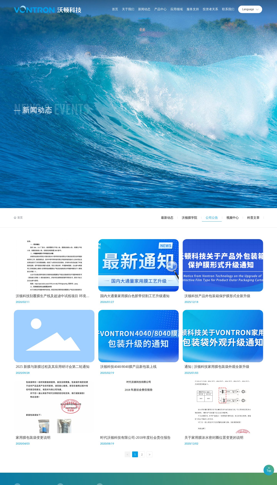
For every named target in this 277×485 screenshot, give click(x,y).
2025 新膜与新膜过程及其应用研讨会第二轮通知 (52, 367)
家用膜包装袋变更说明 (33, 438)
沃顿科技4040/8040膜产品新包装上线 (128, 367)
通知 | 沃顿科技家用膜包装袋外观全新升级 (216, 367)
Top (269, 469)
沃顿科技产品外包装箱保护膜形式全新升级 (217, 296)
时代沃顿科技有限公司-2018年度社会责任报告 (135, 438)
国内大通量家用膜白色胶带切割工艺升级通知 (134, 296)
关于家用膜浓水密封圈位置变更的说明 (213, 438)
